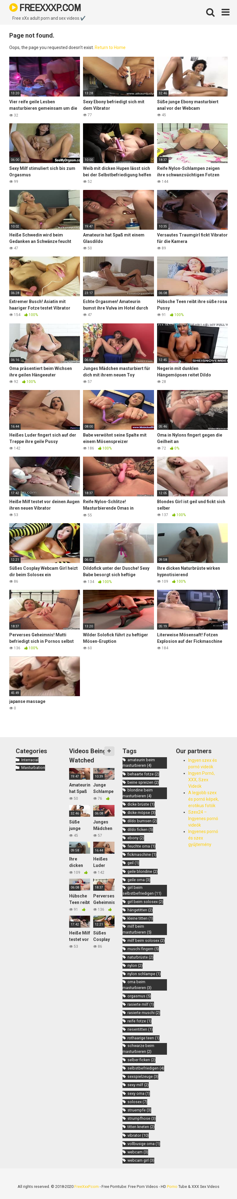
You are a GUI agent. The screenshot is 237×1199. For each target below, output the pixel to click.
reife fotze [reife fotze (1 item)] (139, 1021)
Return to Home (110, 47)
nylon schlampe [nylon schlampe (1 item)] (144, 973)
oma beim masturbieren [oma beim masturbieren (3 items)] (137, 984)
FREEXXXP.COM (45, 7)
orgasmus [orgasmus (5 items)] (139, 996)
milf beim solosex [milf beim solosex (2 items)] (146, 940)
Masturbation (33, 767)
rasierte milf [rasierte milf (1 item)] (140, 1004)
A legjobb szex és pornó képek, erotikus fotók (203, 799)
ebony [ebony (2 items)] (135, 838)
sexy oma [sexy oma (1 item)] (138, 1093)
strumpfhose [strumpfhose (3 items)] (141, 1118)
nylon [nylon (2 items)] (135, 965)
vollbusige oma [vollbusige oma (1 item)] (143, 1143)
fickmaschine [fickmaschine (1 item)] (141, 854)
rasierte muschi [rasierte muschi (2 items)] (143, 1012)
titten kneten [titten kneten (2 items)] (141, 1126)
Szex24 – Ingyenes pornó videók (203, 818)
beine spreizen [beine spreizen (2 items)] (143, 782)
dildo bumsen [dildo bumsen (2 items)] (142, 821)
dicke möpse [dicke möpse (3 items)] (141, 812)
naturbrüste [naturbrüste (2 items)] (140, 957)
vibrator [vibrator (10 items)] (138, 1135)
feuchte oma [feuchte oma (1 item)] (141, 846)
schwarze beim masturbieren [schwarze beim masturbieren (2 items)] (138, 1048)
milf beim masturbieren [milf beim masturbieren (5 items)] (137, 929)
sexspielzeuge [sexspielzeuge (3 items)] (142, 1076)
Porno (172, 1186)
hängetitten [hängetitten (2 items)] (140, 910)
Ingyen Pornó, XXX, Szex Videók (201, 780)
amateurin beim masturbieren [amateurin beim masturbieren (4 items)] (139, 763)
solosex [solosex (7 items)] (137, 1101)
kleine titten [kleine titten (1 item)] (140, 918)
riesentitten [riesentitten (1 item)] (140, 1029)
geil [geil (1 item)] (133, 862)
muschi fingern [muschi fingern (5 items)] (143, 948)
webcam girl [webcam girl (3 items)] (140, 1160)
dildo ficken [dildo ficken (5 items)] (140, 829)
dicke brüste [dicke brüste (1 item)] (141, 804)
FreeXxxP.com (86, 1186)
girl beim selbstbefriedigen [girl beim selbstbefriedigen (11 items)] (142, 890)
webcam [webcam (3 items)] (137, 1152)
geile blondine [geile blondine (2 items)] (142, 871)
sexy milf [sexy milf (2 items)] (138, 1084)
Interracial (30, 760)
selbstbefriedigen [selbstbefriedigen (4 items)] (145, 1068)
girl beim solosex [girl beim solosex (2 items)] (145, 901)
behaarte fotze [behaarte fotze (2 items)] (143, 774)
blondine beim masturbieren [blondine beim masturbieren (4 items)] (138, 793)
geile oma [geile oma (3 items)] (138, 879)
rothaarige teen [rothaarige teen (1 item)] (143, 1038)
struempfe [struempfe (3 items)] (139, 1110)
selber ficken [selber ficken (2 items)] (141, 1059)
